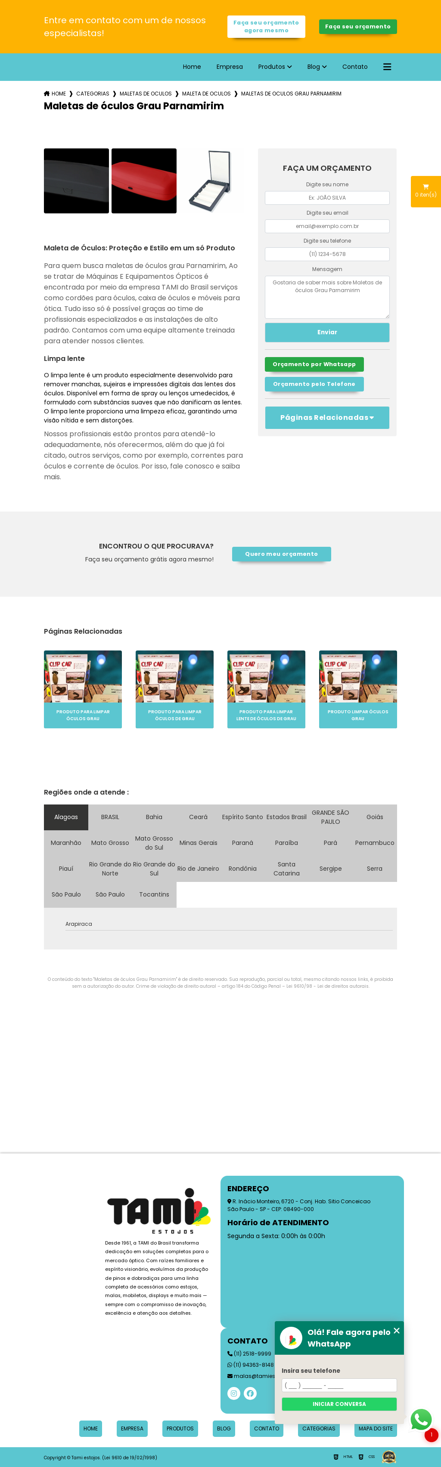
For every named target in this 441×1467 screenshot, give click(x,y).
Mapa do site (376, 1428)
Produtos (271, 66)
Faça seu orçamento (358, 26)
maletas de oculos (146, 93)
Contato (355, 66)
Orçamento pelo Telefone (314, 384)
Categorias (92, 93)
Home (192, 66)
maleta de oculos (206, 93)
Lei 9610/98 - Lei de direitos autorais (327, 986)
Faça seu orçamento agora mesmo (266, 26)
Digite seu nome (327, 184)
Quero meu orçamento (281, 554)
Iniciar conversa (339, 1404)
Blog (313, 66)
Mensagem (327, 269)
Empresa (230, 66)
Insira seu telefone (311, 1371)
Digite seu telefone (327, 240)
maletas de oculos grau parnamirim (291, 93)
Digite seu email (327, 212)
